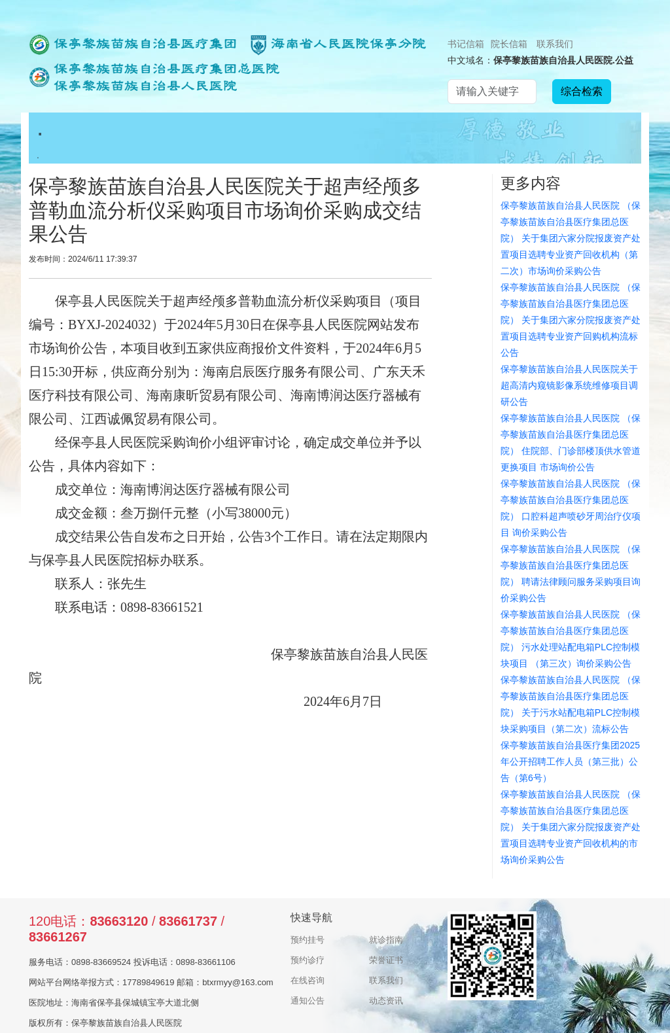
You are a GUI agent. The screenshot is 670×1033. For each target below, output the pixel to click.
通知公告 (308, 1001)
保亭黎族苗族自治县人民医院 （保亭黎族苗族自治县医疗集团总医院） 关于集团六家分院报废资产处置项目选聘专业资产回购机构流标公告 (571, 320)
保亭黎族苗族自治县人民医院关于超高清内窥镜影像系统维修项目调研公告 (569, 385)
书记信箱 (466, 44)
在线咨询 (308, 980)
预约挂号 (308, 940)
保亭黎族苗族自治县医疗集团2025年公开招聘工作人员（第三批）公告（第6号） (570, 761)
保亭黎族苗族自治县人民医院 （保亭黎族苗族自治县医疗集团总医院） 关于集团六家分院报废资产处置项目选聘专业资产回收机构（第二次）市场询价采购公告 (571, 238)
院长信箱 (509, 44)
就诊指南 (386, 940)
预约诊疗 (308, 960)
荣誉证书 (386, 960)
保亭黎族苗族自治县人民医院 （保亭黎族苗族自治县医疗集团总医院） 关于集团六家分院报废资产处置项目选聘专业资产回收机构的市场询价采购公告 (571, 827)
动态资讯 (386, 1001)
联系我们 (555, 44)
